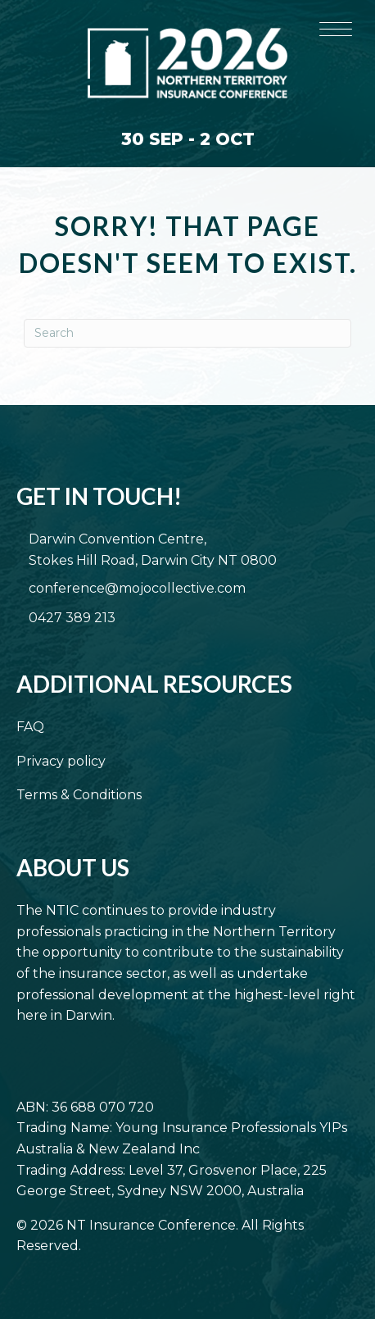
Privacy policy (61, 761)
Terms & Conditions (79, 795)
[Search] (187, 333)
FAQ (30, 727)
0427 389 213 (72, 617)
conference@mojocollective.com (137, 588)
